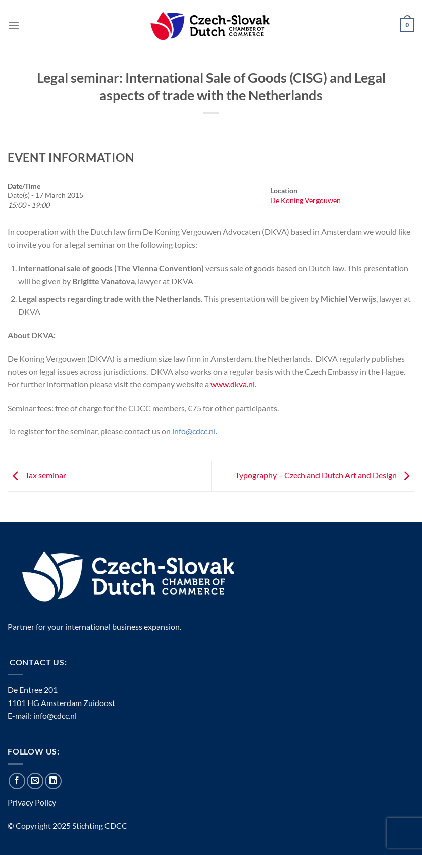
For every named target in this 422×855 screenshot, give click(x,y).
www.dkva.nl (232, 384)
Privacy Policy (32, 802)
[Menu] (14, 25)
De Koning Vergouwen (305, 200)
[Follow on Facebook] (17, 781)
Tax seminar (37, 475)
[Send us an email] (35, 781)
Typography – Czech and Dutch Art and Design (324, 475)
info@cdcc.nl (55, 715)
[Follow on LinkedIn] (53, 781)
